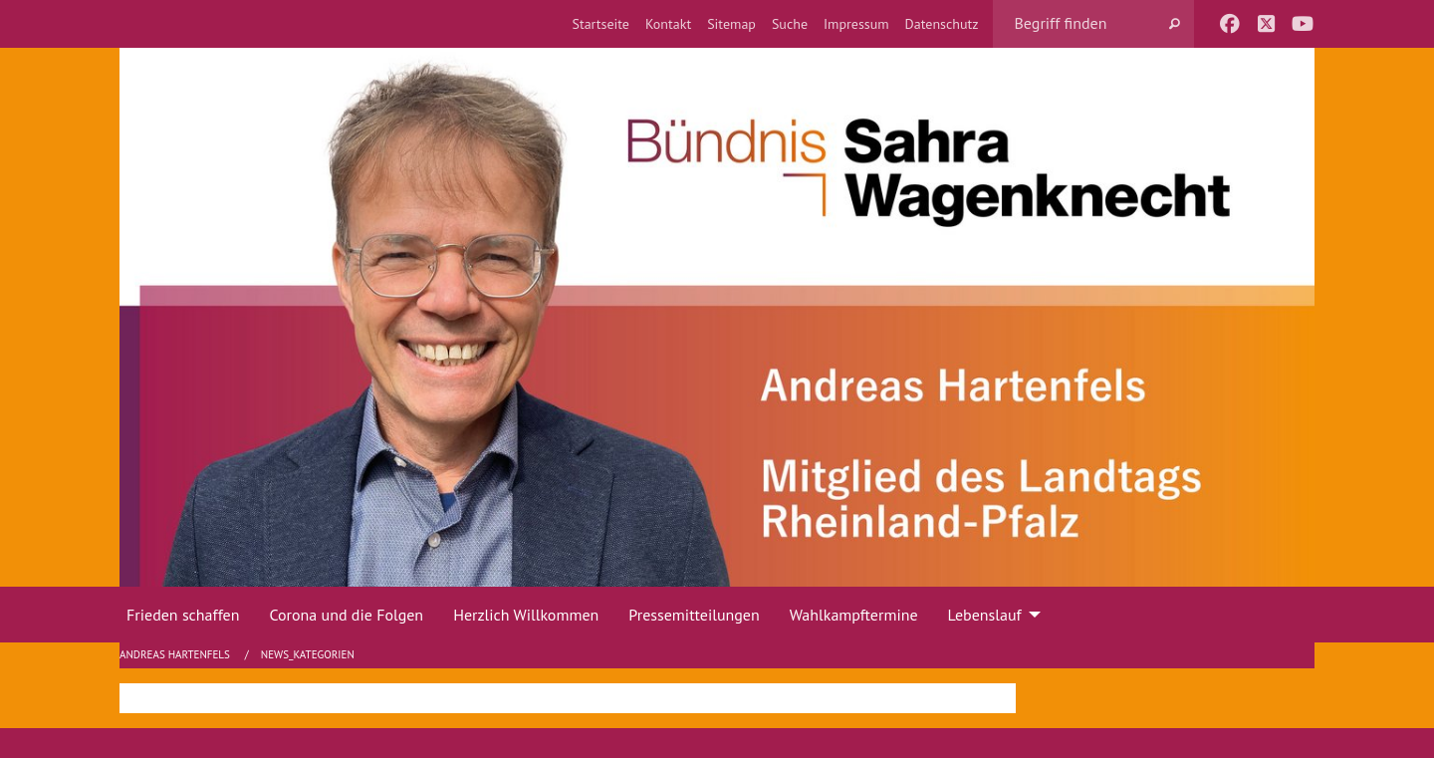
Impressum (856, 24)
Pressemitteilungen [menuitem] (693, 615)
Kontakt (668, 24)
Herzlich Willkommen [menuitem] (525, 615)
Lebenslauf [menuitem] (985, 615)
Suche (790, 24)
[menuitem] (600, 24)
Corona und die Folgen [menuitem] (346, 615)
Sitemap (731, 24)
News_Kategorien (308, 654)
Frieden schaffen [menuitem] (182, 615)
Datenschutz (942, 24)
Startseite (600, 24)
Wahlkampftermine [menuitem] (854, 615)
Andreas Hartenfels (176, 654)
